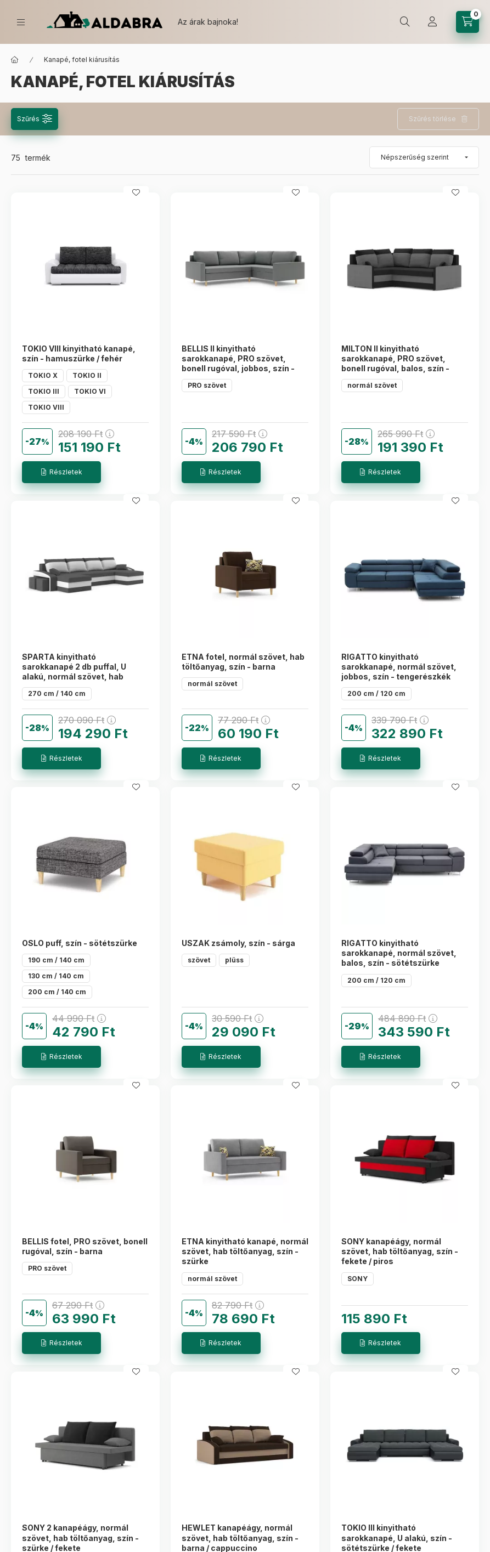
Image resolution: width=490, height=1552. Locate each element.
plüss (234, 960)
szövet (199, 960)
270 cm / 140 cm (57, 693)
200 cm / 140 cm (57, 992)
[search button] (405, 22)
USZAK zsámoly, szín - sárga (238, 943)
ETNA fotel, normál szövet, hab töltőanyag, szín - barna (243, 661)
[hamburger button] (21, 22)
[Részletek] (61, 472)
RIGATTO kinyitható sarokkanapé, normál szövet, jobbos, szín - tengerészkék (399, 666)
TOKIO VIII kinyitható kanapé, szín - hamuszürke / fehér (79, 353)
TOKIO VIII (46, 407)
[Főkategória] (15, 60)
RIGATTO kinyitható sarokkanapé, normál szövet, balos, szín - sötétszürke (399, 952)
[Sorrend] (424, 157)
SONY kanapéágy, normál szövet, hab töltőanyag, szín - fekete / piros (399, 1251)
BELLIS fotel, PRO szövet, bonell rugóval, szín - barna (85, 1246)
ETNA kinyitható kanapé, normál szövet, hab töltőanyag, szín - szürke (245, 1251)
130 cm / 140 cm (56, 976)
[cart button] (467, 22)
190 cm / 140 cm (56, 960)
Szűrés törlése (432, 119)
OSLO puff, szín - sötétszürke (79, 943)
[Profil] (432, 22)
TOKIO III (43, 391)
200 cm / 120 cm (376, 693)
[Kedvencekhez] (136, 192)
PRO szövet (207, 385)
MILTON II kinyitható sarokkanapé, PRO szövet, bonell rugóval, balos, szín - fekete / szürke (395, 363)
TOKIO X (43, 375)
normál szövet (372, 385)
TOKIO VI (90, 391)
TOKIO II (87, 375)
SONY (357, 1279)
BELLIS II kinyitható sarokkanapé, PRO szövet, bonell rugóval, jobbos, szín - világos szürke (238, 363)
